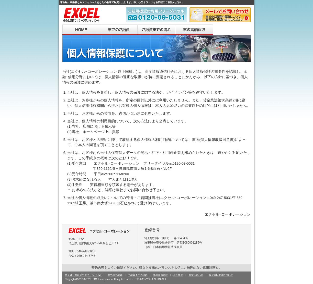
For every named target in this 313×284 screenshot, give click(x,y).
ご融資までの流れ (156, 30)
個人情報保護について (221, 275)
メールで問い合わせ (220, 14)
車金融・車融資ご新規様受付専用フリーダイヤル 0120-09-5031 (156, 14)
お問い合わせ (196, 275)
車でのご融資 (119, 30)
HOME (81, 30)
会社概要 (232, 30)
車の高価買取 (194, 30)
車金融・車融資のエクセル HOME (83, 275)
